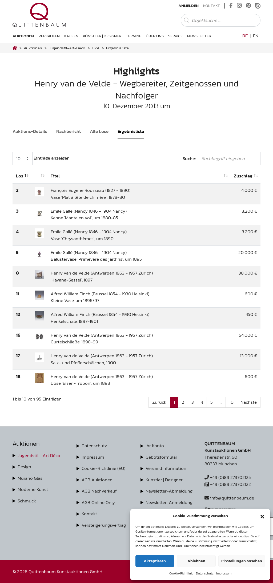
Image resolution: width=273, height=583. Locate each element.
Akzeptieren (155, 561)
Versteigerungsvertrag (104, 525)
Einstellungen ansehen (241, 561)
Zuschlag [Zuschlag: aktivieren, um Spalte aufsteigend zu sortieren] (243, 175)
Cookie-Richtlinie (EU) (103, 468)
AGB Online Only (98, 502)
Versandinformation (166, 468)
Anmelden (188, 6)
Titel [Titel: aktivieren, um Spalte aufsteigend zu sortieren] (55, 175)
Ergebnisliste (131, 131)
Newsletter (199, 36)
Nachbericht (68, 131)
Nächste (248, 402)
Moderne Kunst (33, 489)
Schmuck (27, 500)
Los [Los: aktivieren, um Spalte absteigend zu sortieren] (19, 175)
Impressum (223, 573)
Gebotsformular (161, 457)
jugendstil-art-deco (67, 48)
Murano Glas (30, 478)
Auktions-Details (30, 131)
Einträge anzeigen (41, 158)
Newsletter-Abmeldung (169, 490)
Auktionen (23, 36)
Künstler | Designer (102, 36)
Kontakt (211, 6)
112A (95, 48)
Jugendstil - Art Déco (39, 455)
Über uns (155, 36)
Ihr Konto (155, 445)
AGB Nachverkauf (99, 490)
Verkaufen (49, 36)
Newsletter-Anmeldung (169, 502)
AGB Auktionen (97, 479)
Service (175, 36)
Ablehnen (196, 561)
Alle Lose (99, 131)
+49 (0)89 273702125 (227, 477)
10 (231, 402)
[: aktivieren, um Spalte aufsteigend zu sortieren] (39, 176)
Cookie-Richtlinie (181, 573)
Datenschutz (205, 573)
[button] (262, 515)
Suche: (221, 158)
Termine (133, 36)
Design (24, 466)
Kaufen (71, 36)
